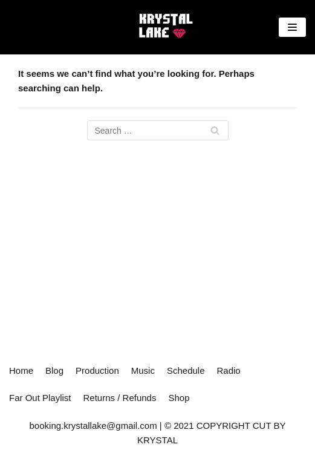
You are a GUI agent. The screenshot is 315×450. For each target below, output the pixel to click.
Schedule (186, 370)
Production (97, 370)
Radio (229, 370)
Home (21, 370)
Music (143, 370)
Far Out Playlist (40, 398)
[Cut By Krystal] (164, 27)
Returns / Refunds (120, 398)
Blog (54, 370)
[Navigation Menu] (292, 27)
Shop (178, 398)
